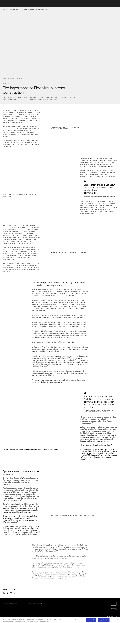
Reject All (91, 620)
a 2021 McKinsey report (49, 289)
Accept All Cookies (104, 620)
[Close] (117, 620)
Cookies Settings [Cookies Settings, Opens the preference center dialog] (79, 620)
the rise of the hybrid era (26, 506)
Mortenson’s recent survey (99, 431)
